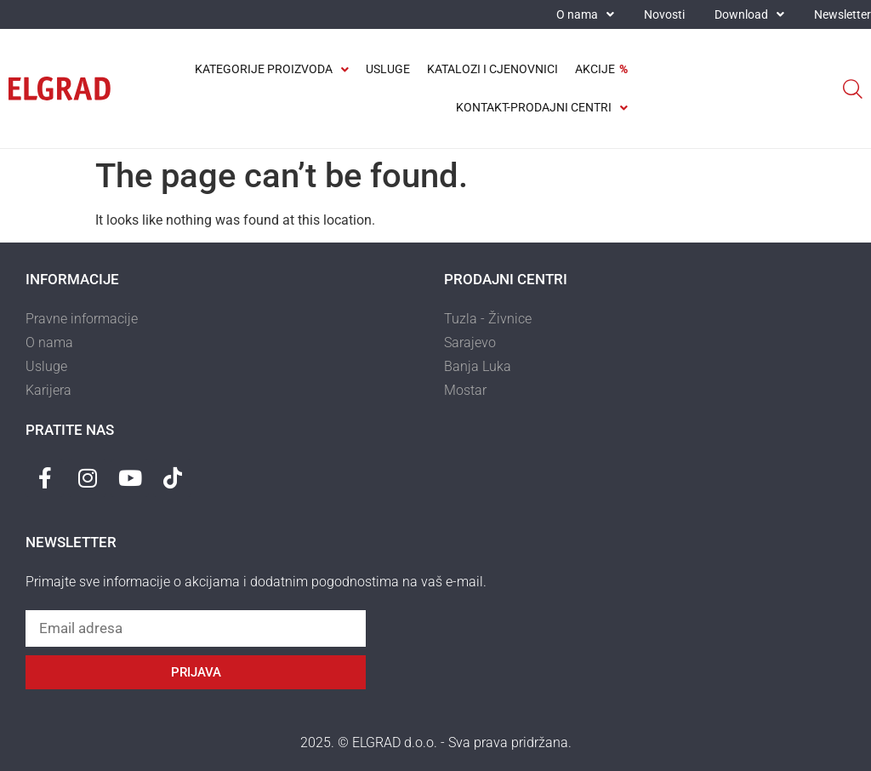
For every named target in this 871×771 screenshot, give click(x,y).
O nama (585, 14)
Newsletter (842, 14)
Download (749, 14)
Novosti (664, 14)
